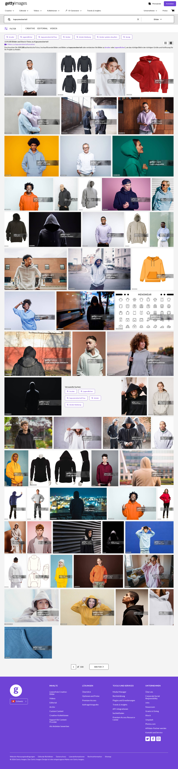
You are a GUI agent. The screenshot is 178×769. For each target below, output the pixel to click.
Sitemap (108, 757)
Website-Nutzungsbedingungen (22, 757)
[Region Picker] (19, 701)
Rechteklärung (119, 696)
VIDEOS (53, 28)
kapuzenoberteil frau (48, 37)
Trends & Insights (120, 704)
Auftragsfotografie (90, 704)
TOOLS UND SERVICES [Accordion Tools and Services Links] (123, 686)
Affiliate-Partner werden (155, 728)
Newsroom (150, 707)
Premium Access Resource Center (124, 718)
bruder (10, 37)
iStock (148, 715)
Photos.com (150, 724)
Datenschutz (61, 757)
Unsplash (149, 720)
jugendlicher (26, 37)
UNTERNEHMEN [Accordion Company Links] (153, 686)
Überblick (86, 692)
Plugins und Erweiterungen (124, 700)
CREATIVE (30, 28)
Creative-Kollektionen (58, 715)
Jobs (147, 703)
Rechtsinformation (95, 757)
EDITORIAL (42, 28)
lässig (126, 37)
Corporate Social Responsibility (152, 697)
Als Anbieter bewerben (59, 726)
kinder (66, 37)
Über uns (149, 692)
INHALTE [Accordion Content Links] (53, 686)
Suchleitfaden (118, 713)
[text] (74, 19)
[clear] (139, 19)
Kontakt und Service (153, 732)
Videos (52, 698)
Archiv (52, 707)
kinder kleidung (84, 37)
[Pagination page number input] (73, 666)
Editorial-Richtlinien (45, 757)
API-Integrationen (120, 709)
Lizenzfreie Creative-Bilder (58, 693)
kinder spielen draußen (107, 37)
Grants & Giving (152, 711)
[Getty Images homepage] (16, 3)
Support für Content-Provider (58, 721)
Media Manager (119, 692)
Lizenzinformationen (77, 757)
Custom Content (56, 711)
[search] (10, 19)
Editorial (53, 703)
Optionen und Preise (90, 696)
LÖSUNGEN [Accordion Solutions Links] (87, 686)
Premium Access (89, 700)
